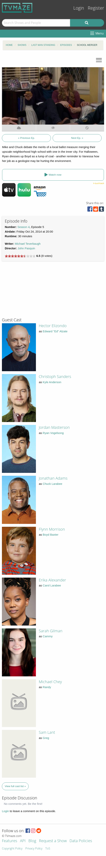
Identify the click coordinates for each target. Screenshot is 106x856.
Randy (47, 687)
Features (9, 841)
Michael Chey (50, 681)
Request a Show (53, 841)
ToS (47, 848)
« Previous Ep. (26, 138)
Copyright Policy (12, 848)
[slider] (20, 256)
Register (96, 8)
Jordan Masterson (54, 427)
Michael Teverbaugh (28, 243)
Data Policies (81, 841)
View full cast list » (15, 786)
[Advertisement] (31, 291)
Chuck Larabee (52, 483)
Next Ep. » (77, 138)
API (23, 841)
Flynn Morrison (52, 529)
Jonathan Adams (53, 478)
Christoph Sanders (55, 376)
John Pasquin (26, 248)
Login (78, 8)
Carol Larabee (52, 585)
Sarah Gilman (50, 630)
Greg (46, 738)
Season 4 (23, 227)
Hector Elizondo (53, 325)
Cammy (48, 636)
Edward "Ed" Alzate (55, 331)
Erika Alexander (52, 580)
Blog (32, 841)
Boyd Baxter (50, 534)
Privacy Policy (33, 848)
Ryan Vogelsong (53, 433)
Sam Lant (47, 732)
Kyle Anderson (52, 382)
